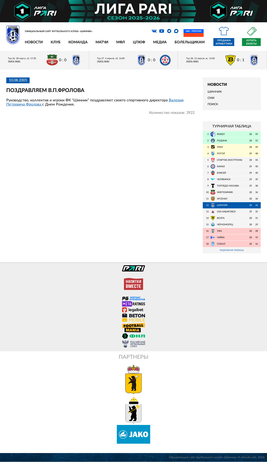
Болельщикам (190, 42)
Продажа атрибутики (224, 42)
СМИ (211, 98)
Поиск (213, 104)
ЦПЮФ (139, 42)
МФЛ (120, 42)
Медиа (160, 42)
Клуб (55, 42)
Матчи (102, 42)
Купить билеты (251, 42)
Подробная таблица (232, 250)
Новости (34, 42)
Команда (78, 42)
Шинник (215, 91)
